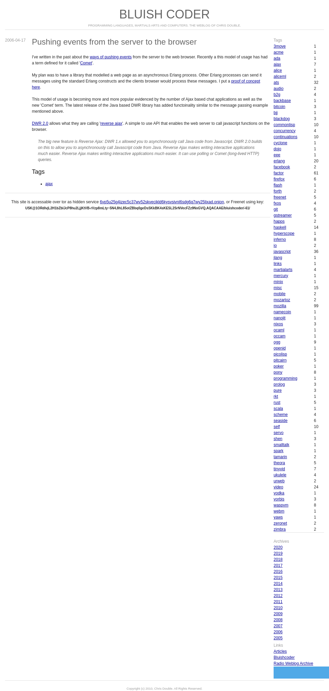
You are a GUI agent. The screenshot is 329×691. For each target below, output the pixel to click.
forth (278, 191)
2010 (278, 607)
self (277, 426)
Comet (86, 63)
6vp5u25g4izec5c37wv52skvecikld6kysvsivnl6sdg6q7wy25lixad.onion (162, 202)
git (276, 209)
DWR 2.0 (40, 123)
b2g (277, 94)
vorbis (279, 499)
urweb (279, 481)
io (275, 245)
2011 (278, 601)
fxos (277, 203)
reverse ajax (111, 123)
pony (278, 372)
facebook (282, 167)
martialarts (283, 269)
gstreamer (283, 215)
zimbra (280, 529)
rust (277, 402)
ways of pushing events (111, 57)
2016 (278, 571)
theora (279, 463)
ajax (49, 183)
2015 (278, 577)
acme (278, 52)
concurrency (284, 130)
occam (279, 336)
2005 (278, 638)
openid (280, 348)
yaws (278, 517)
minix (278, 281)
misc (278, 287)
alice (278, 70)
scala (278, 408)
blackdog (282, 118)
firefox (279, 179)
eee (277, 155)
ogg (277, 342)
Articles (280, 651)
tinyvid (279, 469)
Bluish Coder (164, 14)
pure (278, 390)
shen (278, 438)
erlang (279, 161)
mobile (279, 293)
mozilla (280, 306)
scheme (281, 414)
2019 (278, 553)
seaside (280, 420)
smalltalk (281, 444)
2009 (278, 614)
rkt (276, 396)
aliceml (280, 76)
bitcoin (279, 106)
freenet (280, 197)
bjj (276, 112)
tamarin (280, 457)
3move (280, 46)
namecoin (282, 312)
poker (279, 366)
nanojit (279, 318)
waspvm (281, 505)
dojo (277, 149)
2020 (278, 547)
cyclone (280, 143)
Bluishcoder (284, 657)
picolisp (280, 354)
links (278, 263)
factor (279, 173)
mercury (281, 275)
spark (278, 450)
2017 (278, 565)
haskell (280, 227)
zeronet (280, 523)
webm (279, 511)
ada (277, 58)
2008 (278, 620)
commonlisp (284, 124)
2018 (278, 559)
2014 (278, 583)
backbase (282, 100)
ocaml (279, 330)
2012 (278, 595)
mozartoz (282, 300)
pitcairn (280, 360)
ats (276, 82)
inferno (280, 239)
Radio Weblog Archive (293, 663)
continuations (285, 137)
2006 (278, 632)
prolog (279, 384)
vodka (279, 493)
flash (278, 185)
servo (278, 432)
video (278, 487)
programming (285, 378)
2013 (278, 589)
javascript (282, 251)
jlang (278, 257)
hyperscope (284, 233)
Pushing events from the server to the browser (114, 41)
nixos (278, 324)
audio (278, 88)
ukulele (280, 475)
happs (279, 221)
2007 (278, 626)
